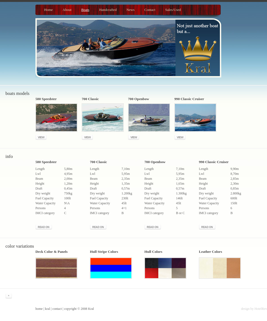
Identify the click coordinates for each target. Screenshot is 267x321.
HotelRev (260, 309)
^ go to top (8, 296)
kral (47, 309)
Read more (43, 227)
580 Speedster (46, 162)
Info (9, 156)
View (41, 137)
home (39, 309)
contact (57, 309)
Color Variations (19, 246)
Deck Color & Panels (51, 252)
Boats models (17, 93)
